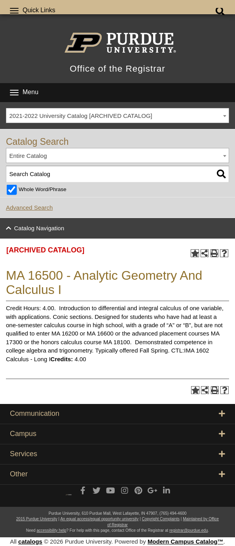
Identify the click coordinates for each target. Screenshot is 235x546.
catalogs (30, 541)
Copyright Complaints (161, 519)
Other (117, 474)
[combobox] (117, 115)
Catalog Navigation (39, 228)
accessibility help (51, 530)
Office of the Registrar (117, 69)
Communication (117, 413)
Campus (117, 434)
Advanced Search (29, 207)
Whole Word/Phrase (42, 189)
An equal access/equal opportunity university (99, 519)
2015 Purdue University (36, 519)
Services (117, 454)
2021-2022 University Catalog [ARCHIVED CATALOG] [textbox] (80, 115)
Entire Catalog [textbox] (28, 155)
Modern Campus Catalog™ (186, 541)
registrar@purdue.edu (188, 530)
